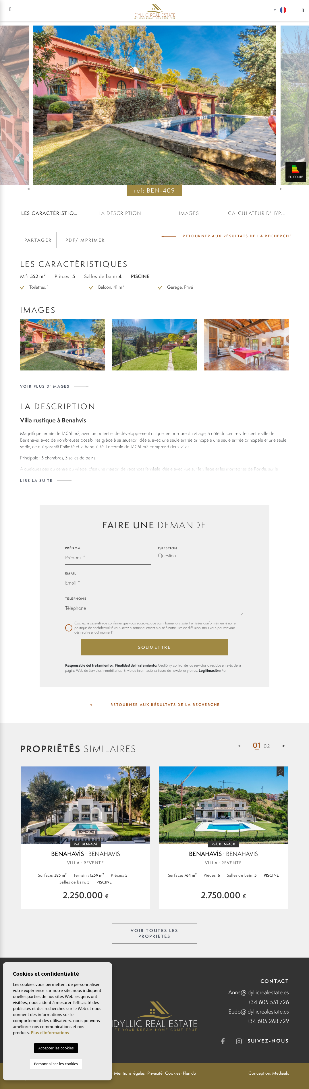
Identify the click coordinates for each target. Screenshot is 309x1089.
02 (267, 746)
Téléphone (76, 599)
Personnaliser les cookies (56, 1063)
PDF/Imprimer (84, 240)
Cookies (172, 1073)
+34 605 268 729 (267, 1021)
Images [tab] (189, 213)
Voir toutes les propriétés (154, 933)
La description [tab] (120, 213)
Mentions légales (129, 1073)
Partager (38, 240)
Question (167, 548)
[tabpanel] (85, 838)
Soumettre (154, 647)
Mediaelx (280, 1073)
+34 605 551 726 (268, 1002)
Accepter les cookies (56, 1048)
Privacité (155, 1073)
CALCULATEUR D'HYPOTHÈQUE (260, 213)
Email (70, 573)
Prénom (73, 548)
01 (257, 745)
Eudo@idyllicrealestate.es (258, 1011)
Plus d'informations (50, 1032)
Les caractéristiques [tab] (52, 213)
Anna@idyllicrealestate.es (258, 992)
